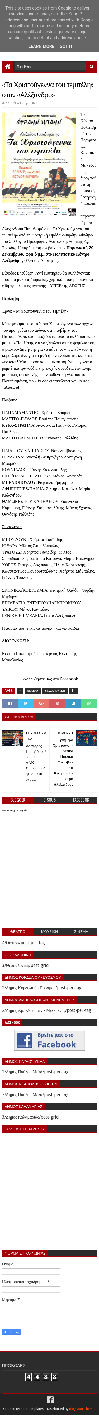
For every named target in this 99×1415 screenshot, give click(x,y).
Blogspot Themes (82, 1409)
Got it (66, 46)
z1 (73, 690)
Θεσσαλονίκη (55, 690)
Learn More (41, 46)
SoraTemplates (32, 1409)
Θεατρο (32, 690)
